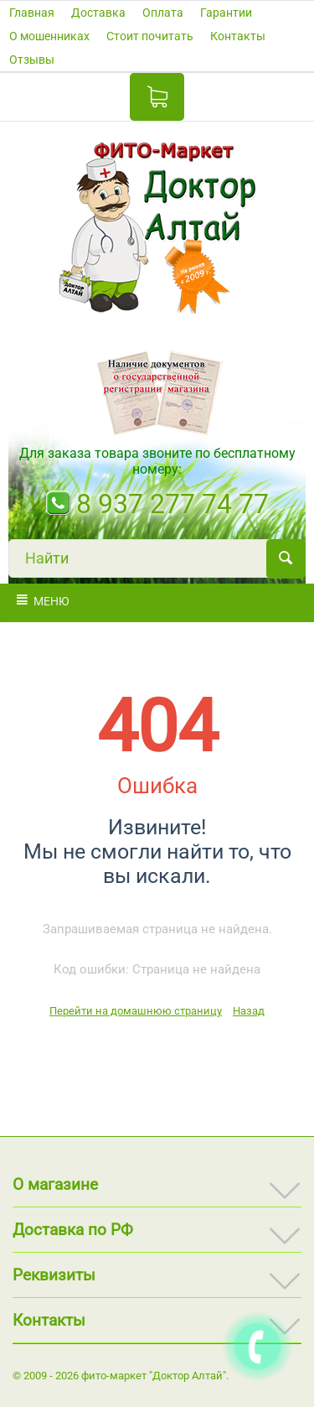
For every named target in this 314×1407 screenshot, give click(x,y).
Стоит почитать (149, 36)
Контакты (237, 36)
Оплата (162, 12)
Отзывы (31, 59)
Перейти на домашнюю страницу (135, 1011)
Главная (31, 12)
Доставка (98, 12)
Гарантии (226, 12)
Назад (249, 1011)
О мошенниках (49, 36)
